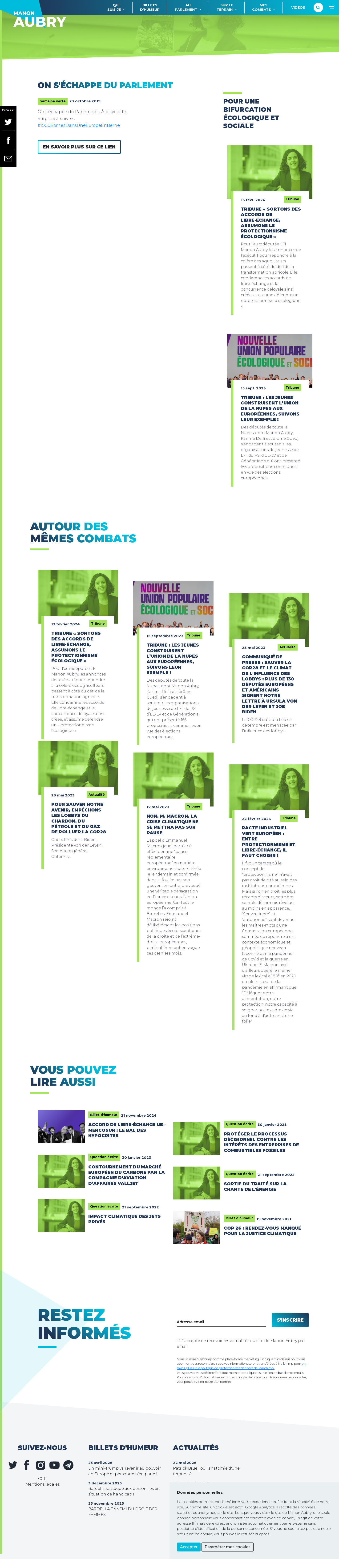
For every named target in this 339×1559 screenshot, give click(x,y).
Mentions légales (42, 1484)
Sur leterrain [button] (225, 7)
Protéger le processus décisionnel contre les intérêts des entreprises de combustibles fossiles (261, 1142)
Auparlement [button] (186, 7)
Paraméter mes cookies (227, 1547)
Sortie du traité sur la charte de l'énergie (255, 1186)
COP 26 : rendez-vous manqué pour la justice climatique (262, 1231)
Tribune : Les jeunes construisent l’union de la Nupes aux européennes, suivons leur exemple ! (270, 408)
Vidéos (298, 7)
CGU (42, 1478)
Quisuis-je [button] (114, 7)
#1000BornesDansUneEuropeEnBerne (79, 125)
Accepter (189, 1547)
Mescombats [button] (261, 7)
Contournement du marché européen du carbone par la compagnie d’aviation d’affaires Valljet (126, 1175)
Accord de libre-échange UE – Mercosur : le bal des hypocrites (127, 1130)
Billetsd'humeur (150, 7)
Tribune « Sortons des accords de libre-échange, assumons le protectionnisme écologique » (271, 223)
